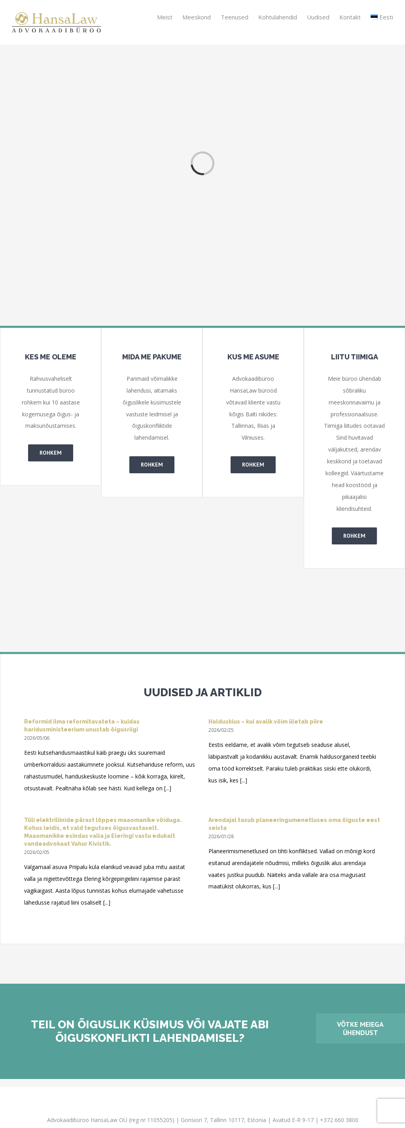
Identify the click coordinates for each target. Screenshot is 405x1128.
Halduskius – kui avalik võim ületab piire (265, 721)
